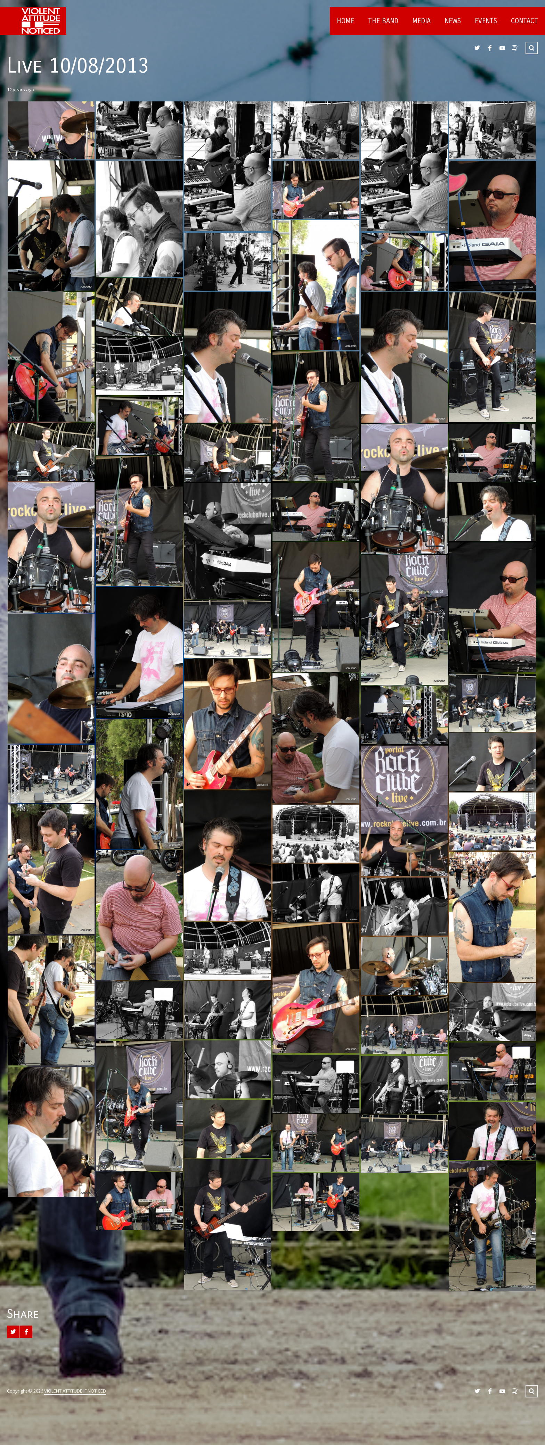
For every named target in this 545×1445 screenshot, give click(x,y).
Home (345, 21)
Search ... (532, 48)
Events (486, 21)
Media (421, 21)
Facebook (489, 48)
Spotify (515, 48)
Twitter (477, 48)
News (453, 21)
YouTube (502, 48)
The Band (383, 21)
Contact (524, 21)
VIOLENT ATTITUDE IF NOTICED (75, 1391)
